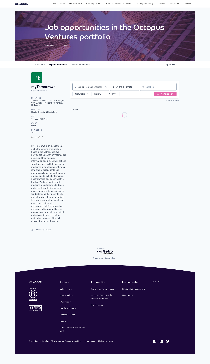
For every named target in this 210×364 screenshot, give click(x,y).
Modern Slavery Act (105, 341)
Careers (161, 3)
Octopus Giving (145, 3)
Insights (63, 321)
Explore (64, 282)
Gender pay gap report (102, 288)
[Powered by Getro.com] (105, 251)
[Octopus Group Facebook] (154, 341)
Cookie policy (110, 258)
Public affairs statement (133, 288)
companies (58, 64)
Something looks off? (41, 230)
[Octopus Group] (21, 3)
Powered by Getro (172, 100)
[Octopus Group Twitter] (167, 341)
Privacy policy (98, 258)
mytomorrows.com (39, 90)
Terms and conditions (73, 341)
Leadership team (68, 308)
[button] (81, 94)
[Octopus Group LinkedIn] (161, 341)
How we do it (75, 3)
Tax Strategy (97, 305)
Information (98, 282)
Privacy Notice (90, 341)
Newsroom (127, 295)
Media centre (130, 282)
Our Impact (65, 301)
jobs (39, 64)
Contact (187, 3)
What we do (59, 3)
